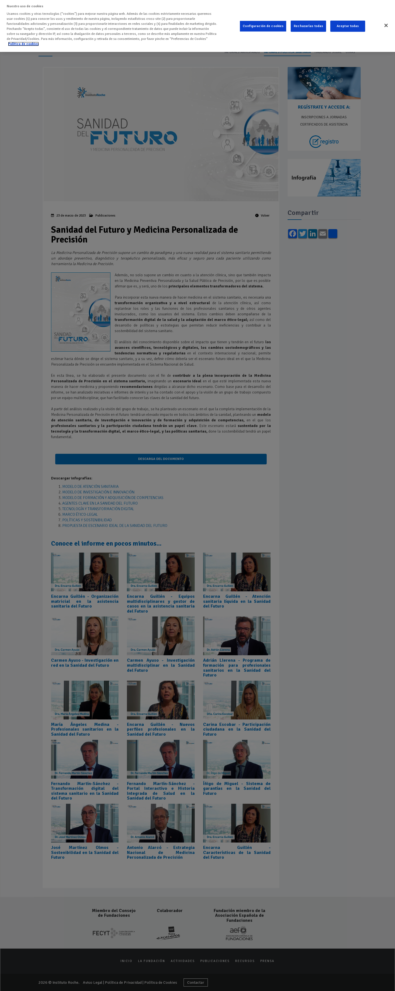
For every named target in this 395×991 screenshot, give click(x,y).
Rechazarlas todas (308, 26)
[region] (197, 26)
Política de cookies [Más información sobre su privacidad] (23, 44)
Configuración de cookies (263, 26)
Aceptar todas (348, 26)
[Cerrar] (386, 25)
